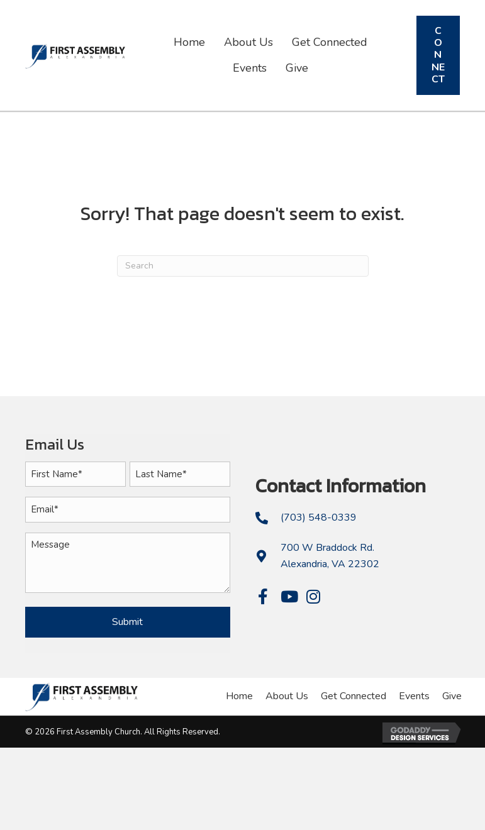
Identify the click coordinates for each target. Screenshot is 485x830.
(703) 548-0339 (319, 517)
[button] (263, 596)
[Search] (243, 266)
